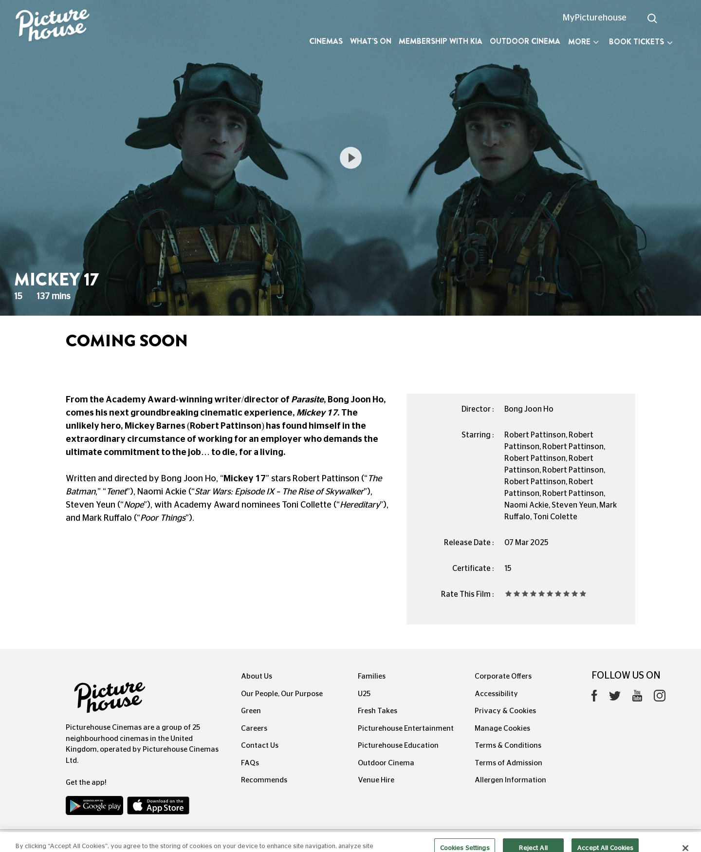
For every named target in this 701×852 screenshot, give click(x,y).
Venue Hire (376, 780)
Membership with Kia (440, 41)
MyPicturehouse (595, 18)
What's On (370, 41)
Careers (254, 728)
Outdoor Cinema (525, 41)
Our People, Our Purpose (282, 694)
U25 (364, 694)
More (583, 41)
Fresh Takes (377, 711)
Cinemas (326, 41)
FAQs (250, 763)
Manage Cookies (502, 728)
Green (251, 711)
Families (372, 676)
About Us (256, 676)
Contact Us (259, 745)
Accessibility (496, 694)
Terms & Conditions (508, 745)
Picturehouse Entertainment (406, 728)
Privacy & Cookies (505, 711)
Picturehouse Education (398, 745)
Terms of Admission (508, 763)
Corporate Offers (503, 676)
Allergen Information (510, 780)
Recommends (264, 780)
